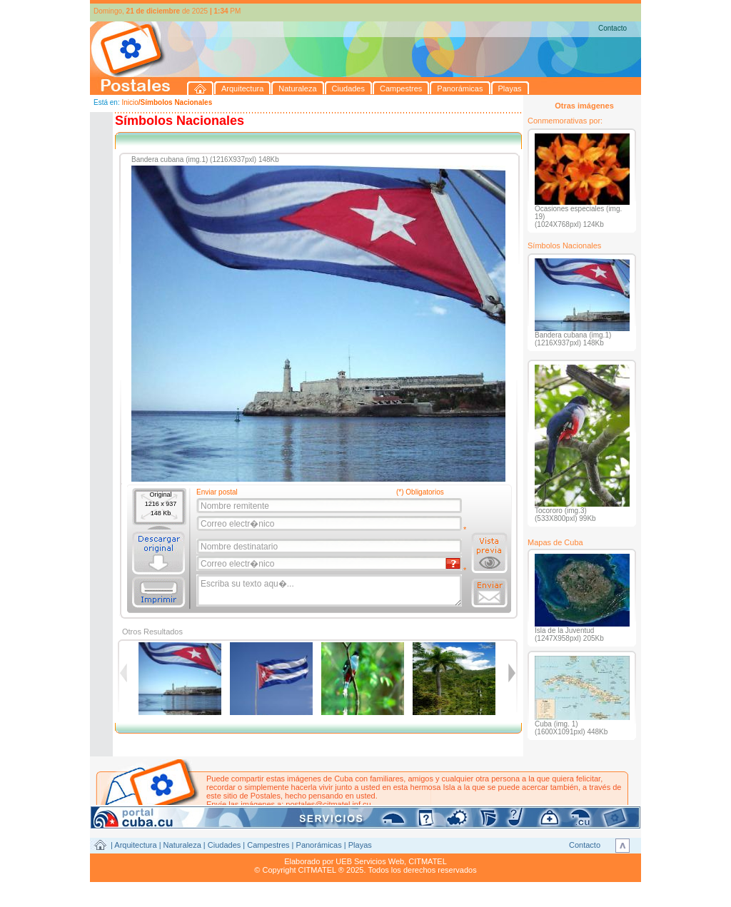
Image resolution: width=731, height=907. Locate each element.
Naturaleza (182, 845)
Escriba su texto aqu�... (330, 591)
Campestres (268, 845)
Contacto (612, 28)
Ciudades (224, 845)
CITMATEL (427, 861)
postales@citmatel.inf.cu (328, 804)
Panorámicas (319, 845)
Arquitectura (135, 845)
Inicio (129, 102)
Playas (360, 845)
